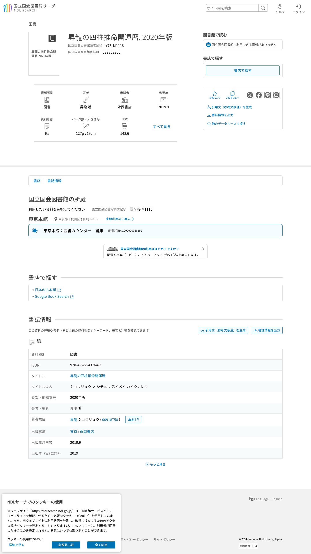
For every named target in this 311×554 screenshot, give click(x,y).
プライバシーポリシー (132, 539)
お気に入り (214, 95)
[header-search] (237, 8)
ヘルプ (280, 8)
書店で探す (243, 70)
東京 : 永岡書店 (82, 431)
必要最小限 (66, 545)
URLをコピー (232, 95)
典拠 (133, 419)
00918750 (110, 419)
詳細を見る (16, 545)
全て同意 (101, 545)
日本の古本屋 (48, 289)
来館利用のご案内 (121, 219)
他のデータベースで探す (226, 123)
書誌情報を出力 (220, 115)
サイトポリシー (164, 539)
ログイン (298, 8)
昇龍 (73, 419)
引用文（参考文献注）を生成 (229, 107)
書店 (37, 180)
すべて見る (161, 126)
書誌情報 (54, 180)
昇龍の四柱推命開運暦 (87, 375)
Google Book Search (54, 296)
